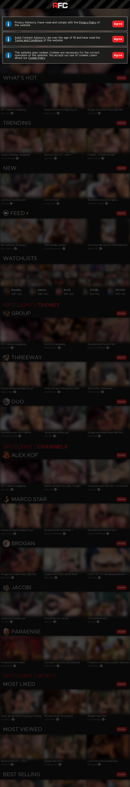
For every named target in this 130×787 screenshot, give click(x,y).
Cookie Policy (36, 58)
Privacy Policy (87, 22)
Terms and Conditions (29, 40)
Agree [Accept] (118, 24)
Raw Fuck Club (60, 5)
